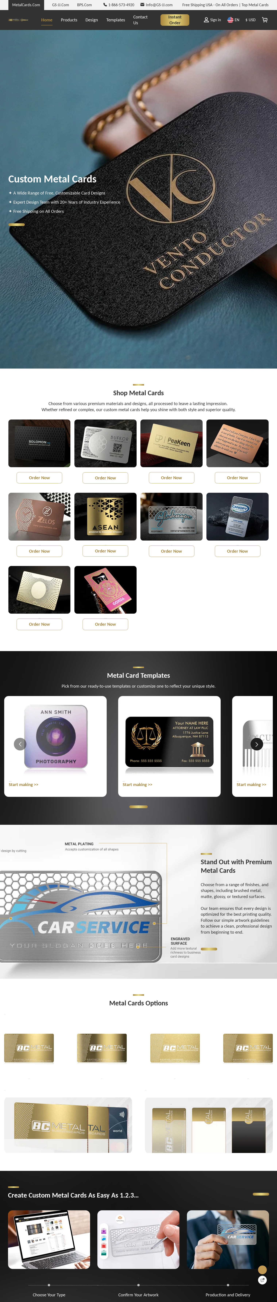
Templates (115, 20)
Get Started (31, 224)
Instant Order (175, 20)
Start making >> (23, 816)
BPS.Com (84, 4)
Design (92, 20)
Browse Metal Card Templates (138, 840)
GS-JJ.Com (60, 4)
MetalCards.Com (26, 4)
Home (47, 20)
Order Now (39, 485)
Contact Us (140, 20)
